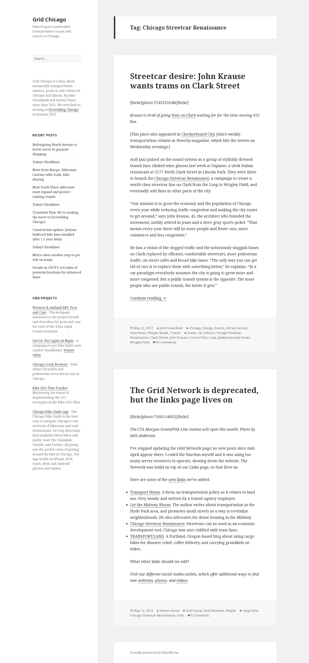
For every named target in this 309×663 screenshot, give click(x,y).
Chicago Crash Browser (50, 364)
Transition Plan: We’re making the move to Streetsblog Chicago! (56, 217)
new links (177, 479)
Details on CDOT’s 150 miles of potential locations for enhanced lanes (57, 272)
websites (145, 580)
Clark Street (159, 337)
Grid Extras (194, 610)
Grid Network (214, 610)
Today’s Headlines (46, 162)
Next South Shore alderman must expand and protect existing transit (53, 192)
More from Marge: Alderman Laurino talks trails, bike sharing (54, 174)
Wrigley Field (139, 342)
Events (219, 328)
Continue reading (148, 298)
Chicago (195, 328)
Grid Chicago (49, 19)
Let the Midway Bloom (150, 504)
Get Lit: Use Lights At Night (53, 340)
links (180, 615)
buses (191, 333)
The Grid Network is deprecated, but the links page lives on (194, 395)
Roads (163, 333)
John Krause (178, 337)
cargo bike (250, 610)
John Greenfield (171, 328)
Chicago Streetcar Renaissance (181, 178)
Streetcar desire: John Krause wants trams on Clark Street (187, 81)
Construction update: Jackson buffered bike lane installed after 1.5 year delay (54, 234)
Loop (212, 337)
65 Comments (166, 342)
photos (161, 580)
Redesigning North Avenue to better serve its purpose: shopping (55, 149)
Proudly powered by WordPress (154, 652)
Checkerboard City (197, 134)
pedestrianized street (234, 337)
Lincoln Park (198, 337)
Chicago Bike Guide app (50, 411)
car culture (206, 333)
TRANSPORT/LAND (147, 536)
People (153, 333)
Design (208, 328)
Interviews (138, 333)
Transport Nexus (145, 492)
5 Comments (200, 615)
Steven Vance (169, 610)
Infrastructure (236, 328)
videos (181, 580)
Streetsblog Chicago (63, 109)
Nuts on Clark (184, 115)
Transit (175, 333)
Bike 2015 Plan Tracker (50, 388)
